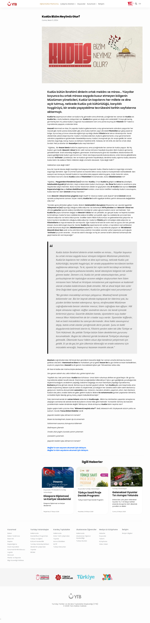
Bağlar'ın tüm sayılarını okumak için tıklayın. (68, 450)
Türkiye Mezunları (59, 547)
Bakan (10, 533)
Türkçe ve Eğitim (36, 539)
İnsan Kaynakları (13, 547)
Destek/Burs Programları (39, 536)
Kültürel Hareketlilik (37, 541)
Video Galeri (103, 544)
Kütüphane (103, 541)
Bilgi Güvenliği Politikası (16, 560)
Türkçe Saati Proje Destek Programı (89, 494)
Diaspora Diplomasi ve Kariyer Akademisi (57, 497)
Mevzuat (11, 555)
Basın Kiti (11, 539)
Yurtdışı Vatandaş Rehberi (39, 544)
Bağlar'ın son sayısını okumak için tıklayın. (66, 447)
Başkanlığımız (12, 544)
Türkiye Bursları (81, 541)
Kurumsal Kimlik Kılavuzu (16, 550)
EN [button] (140, 4)
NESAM (32, 552)
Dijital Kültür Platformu (49, 4)
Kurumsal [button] (92, 4)
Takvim (101, 539)
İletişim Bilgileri (127, 533)
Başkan (10, 541)
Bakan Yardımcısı (14, 536)
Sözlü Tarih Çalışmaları (61, 536)
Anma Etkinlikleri (59, 541)
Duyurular (81, 4)
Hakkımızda (34, 533)
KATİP (55, 544)
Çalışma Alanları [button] (68, 4)
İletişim (101, 4)
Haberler (102, 533)
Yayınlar (33, 550)
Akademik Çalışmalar (38, 547)
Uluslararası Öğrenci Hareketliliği (83, 537)
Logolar (10, 552)
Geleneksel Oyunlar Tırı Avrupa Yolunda (125, 494)
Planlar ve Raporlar (14, 558)
